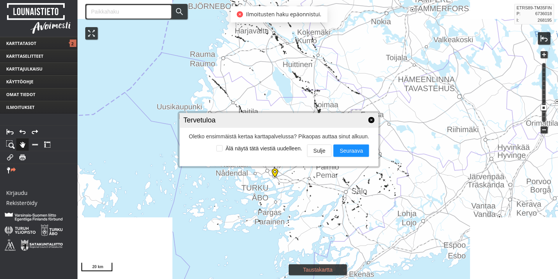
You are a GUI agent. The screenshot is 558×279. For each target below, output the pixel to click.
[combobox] (125, 12)
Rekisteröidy (21, 203)
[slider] (543, 107)
